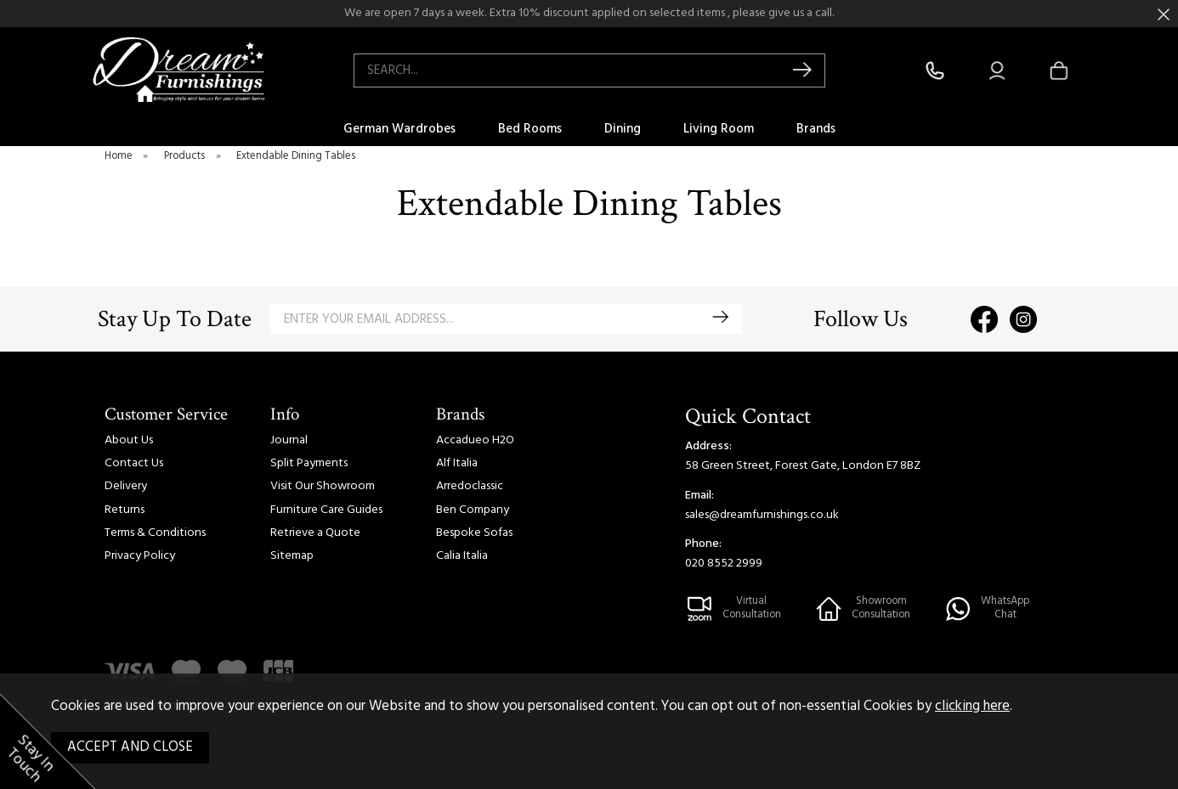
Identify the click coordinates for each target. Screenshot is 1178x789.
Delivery (126, 486)
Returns (124, 510)
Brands (815, 129)
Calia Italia (462, 556)
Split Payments (309, 463)
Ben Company (472, 510)
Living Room (718, 129)
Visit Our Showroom (322, 486)
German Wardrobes (399, 129)
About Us (129, 440)
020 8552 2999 (723, 563)
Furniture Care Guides (326, 510)
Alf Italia (457, 463)
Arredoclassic (469, 486)
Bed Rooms (530, 129)
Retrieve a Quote (315, 533)
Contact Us (134, 463)
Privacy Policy (140, 556)
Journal (289, 440)
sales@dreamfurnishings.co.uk (762, 515)
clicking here (972, 707)
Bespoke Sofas (474, 533)
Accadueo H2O (475, 440)
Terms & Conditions (155, 533)
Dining (622, 129)
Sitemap (292, 556)
